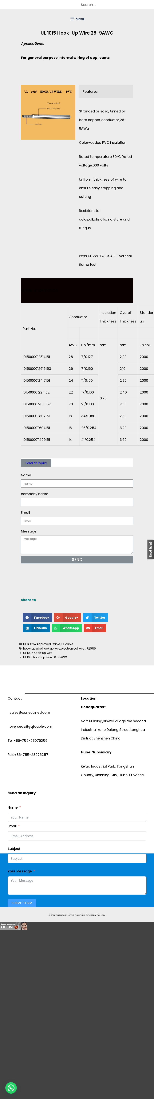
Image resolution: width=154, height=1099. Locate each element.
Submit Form (22, 903)
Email (25, 512)
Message (28, 531)
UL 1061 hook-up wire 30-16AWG (45, 657)
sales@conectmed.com (29, 712)
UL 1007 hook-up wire (38, 653)
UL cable (67, 644)
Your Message (20, 871)
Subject (14, 848)
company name (34, 493)
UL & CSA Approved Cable (41, 644)
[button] (36, 463)
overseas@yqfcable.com (30, 726)
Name (26, 475)
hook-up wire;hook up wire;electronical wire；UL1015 (59, 648)
